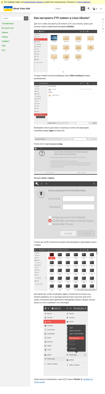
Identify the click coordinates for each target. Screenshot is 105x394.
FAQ (3, 50)
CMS (3, 46)
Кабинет (5, 33)
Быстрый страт (8, 28)
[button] (95, 8)
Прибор (5, 37)
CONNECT (6, 41)
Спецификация (8, 24)
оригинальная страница (33, 2)
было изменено (84, 2)
